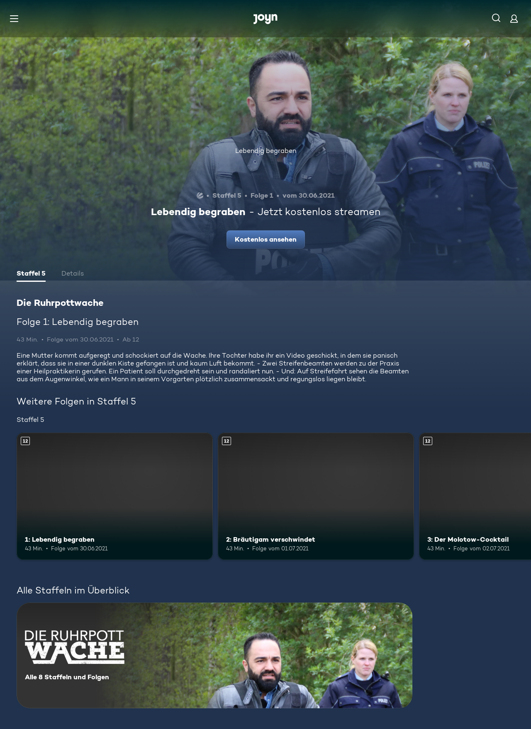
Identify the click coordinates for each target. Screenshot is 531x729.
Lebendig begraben (265, 151)
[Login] (514, 18)
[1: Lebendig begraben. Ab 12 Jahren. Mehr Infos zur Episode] (115, 496)
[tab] (31, 274)
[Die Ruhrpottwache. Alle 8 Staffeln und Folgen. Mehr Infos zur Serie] (214, 655)
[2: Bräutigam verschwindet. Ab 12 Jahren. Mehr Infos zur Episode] (316, 496)
